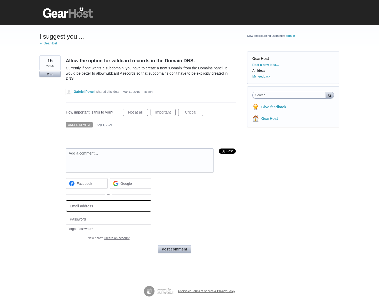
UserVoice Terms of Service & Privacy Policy (206, 291)
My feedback (261, 76)
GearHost (260, 59)
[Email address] (108, 206)
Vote (50, 74)
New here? (108, 238)
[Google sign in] (131, 183)
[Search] (330, 95)
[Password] (108, 219)
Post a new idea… (265, 65)
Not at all (138, 113)
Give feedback (273, 107)
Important (165, 113)
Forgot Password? (80, 229)
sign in (290, 35)
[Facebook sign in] (87, 183)
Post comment (174, 249)
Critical (194, 113)
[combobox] (290, 95)
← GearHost (48, 43)
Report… (149, 91)
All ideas (258, 71)
